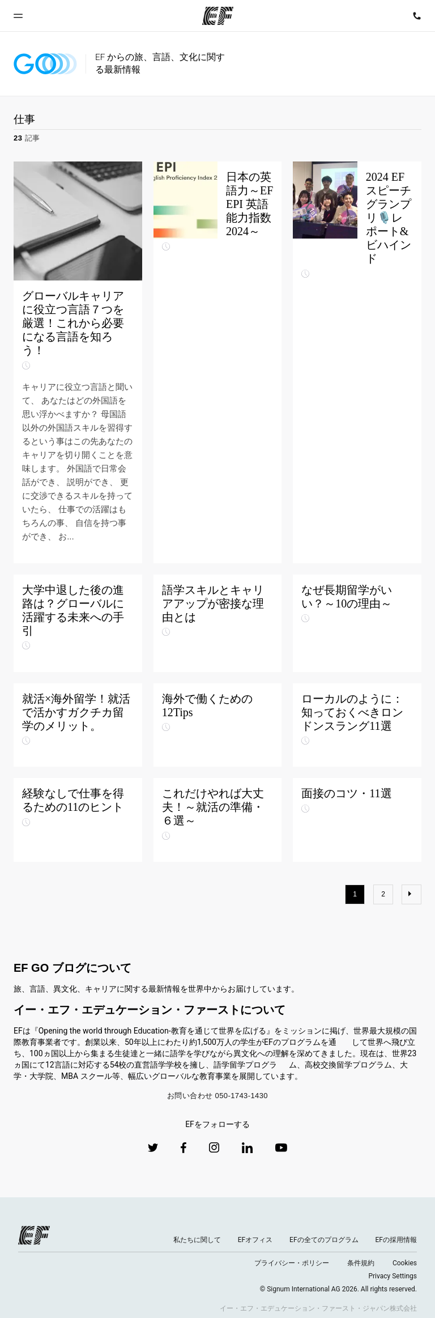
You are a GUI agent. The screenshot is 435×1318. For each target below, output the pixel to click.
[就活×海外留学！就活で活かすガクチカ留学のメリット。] (78, 725)
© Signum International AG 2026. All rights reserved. (338, 1289)
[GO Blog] (45, 64)
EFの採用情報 (396, 1240)
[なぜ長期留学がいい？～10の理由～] (357, 623)
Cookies (405, 1263)
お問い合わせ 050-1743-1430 (217, 1095)
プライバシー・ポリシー (291, 1263)
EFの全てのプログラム (323, 1240)
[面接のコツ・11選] (357, 820)
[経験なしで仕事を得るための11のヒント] (78, 820)
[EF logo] (34, 1235)
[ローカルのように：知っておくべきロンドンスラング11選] (357, 725)
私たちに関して (197, 1240)
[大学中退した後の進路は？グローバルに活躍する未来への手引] (78, 623)
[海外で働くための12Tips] (217, 725)
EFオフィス (255, 1240)
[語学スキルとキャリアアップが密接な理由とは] (217, 623)
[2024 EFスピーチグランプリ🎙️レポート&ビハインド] (357, 362)
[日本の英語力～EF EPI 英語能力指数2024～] (217, 362)
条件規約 (360, 1263)
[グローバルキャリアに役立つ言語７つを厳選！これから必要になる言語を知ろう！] (78, 362)
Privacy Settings (392, 1276)
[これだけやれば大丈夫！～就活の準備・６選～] (217, 820)
